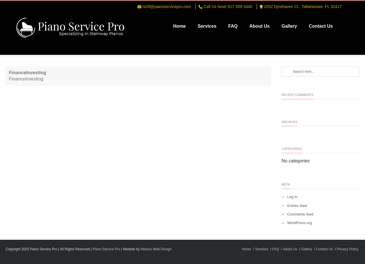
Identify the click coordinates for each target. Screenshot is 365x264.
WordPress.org (299, 223)
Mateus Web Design (156, 249)
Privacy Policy (347, 249)
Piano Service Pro (106, 249)
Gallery (289, 26)
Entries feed (297, 205)
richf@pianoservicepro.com (167, 6)
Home (179, 26)
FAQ (233, 26)
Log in (292, 197)
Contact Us (321, 26)
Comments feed (300, 214)
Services (207, 26)
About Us (260, 26)
